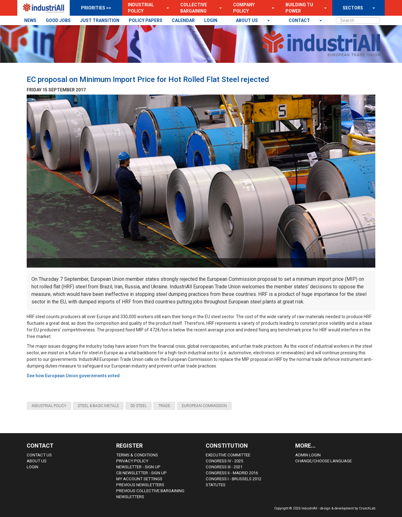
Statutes (215, 484)
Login (32, 467)
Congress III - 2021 (224, 467)
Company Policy (244, 8)
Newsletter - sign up (138, 467)
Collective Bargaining (193, 8)
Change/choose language (323, 461)
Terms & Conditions (137, 455)
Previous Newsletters (140, 484)
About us (247, 20)
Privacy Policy (132, 461)
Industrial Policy (141, 8)
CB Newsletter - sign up (141, 473)
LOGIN (210, 20)
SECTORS (353, 7)
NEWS (30, 20)
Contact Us (39, 455)
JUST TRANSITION (99, 20)
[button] (166, 8)
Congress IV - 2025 (224, 461)
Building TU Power (299, 8)
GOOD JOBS (58, 20)
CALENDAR (183, 20)
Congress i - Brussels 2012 (233, 478)
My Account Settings (139, 478)
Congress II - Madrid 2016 (232, 473)
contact (300, 20)
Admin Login (308, 455)
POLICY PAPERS (145, 20)
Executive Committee (228, 455)
